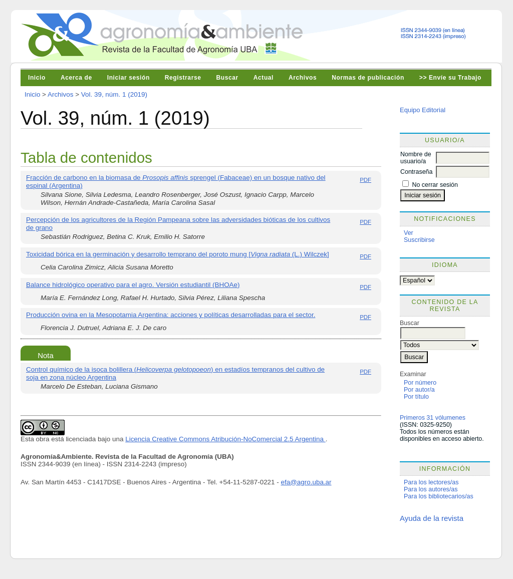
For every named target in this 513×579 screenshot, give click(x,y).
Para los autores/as (430, 489)
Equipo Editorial (422, 110)
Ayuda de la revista (431, 518)
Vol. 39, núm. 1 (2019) (114, 94)
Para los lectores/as (431, 482)
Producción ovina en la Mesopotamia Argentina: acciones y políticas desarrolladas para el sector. (170, 315)
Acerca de (76, 77)
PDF (365, 180)
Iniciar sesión (128, 77)
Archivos (303, 77)
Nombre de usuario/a (415, 158)
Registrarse (183, 77)
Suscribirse (419, 239)
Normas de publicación (368, 77)
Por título (416, 396)
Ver (408, 232)
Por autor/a (419, 389)
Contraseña (416, 171)
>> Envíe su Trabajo (450, 77)
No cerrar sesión (434, 184)
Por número (420, 382)
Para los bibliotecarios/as (438, 496)
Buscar (227, 77)
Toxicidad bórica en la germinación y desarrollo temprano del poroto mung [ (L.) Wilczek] (177, 254)
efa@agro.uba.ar (306, 482)
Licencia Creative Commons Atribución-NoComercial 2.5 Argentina (225, 439)
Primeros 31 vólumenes (432, 417)
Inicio (37, 77)
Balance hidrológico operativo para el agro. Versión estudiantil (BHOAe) (133, 284)
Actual (263, 77)
